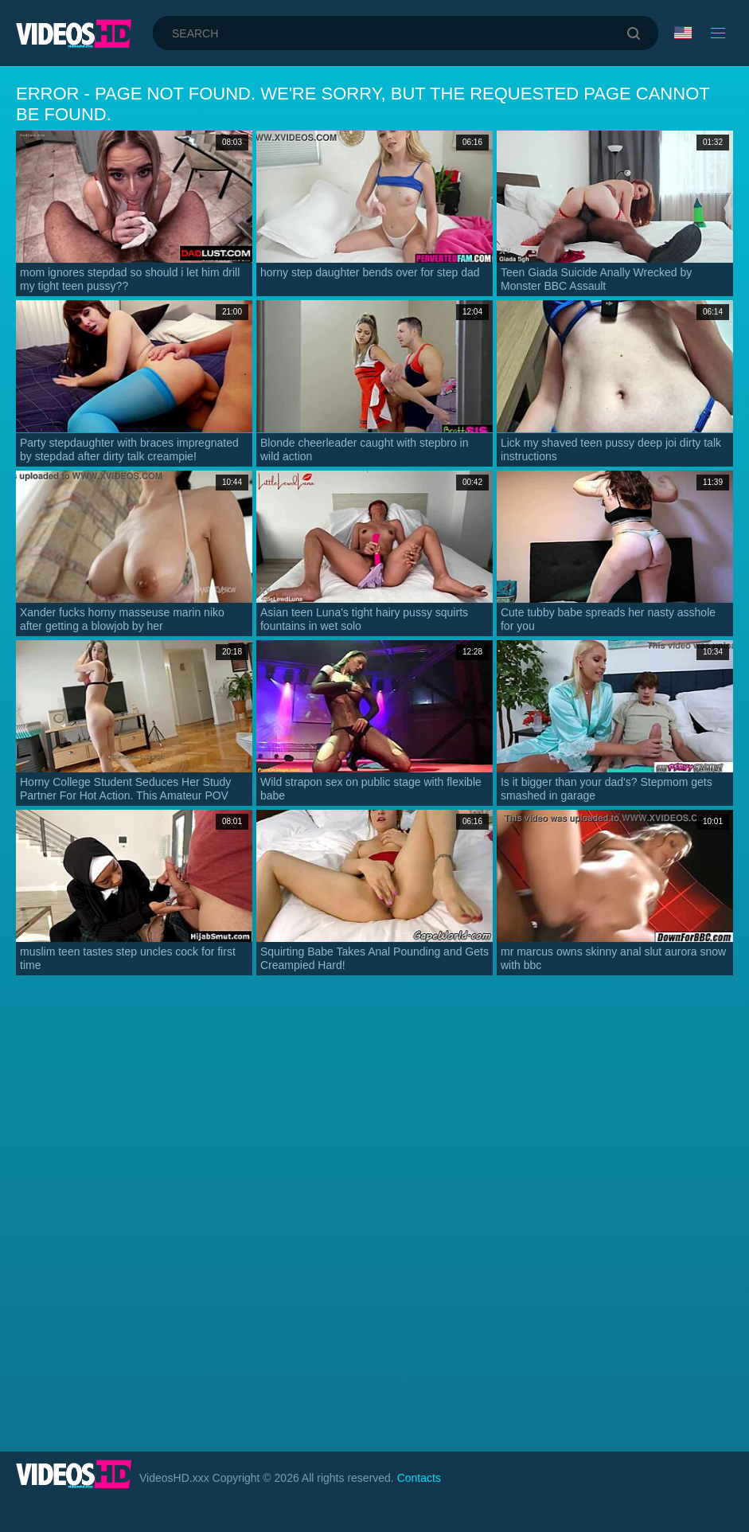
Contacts (419, 1477)
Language (683, 32)
